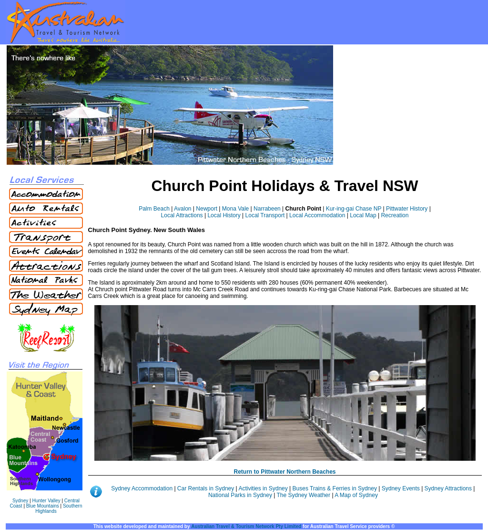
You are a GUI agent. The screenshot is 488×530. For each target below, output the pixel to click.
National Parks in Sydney (240, 495)
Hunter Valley (46, 500)
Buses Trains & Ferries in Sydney (336, 488)
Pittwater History (406, 208)
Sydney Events (401, 488)
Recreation (394, 215)
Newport (206, 208)
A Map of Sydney (356, 495)
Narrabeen (267, 208)
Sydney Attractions (448, 488)
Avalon (182, 208)
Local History (223, 215)
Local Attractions (182, 215)
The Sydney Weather (304, 495)
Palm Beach (154, 208)
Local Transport (265, 215)
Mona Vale (235, 208)
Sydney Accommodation (142, 488)
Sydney (20, 500)
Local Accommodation (317, 215)
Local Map (363, 215)
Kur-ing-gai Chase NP (354, 208)
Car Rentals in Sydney (206, 488)
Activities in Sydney (263, 488)
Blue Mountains (42, 506)
